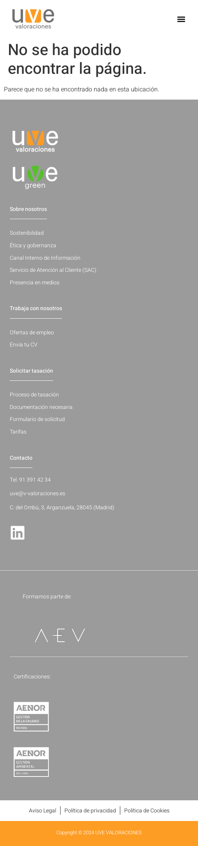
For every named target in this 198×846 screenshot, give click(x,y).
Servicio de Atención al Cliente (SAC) (53, 270)
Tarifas (18, 432)
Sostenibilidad (27, 233)
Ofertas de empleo (32, 332)
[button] (181, 18)
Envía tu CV (23, 345)
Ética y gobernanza (33, 245)
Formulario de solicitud (37, 419)
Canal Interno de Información (45, 258)
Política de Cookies (146, 811)
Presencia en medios (34, 282)
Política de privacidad (90, 811)
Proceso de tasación (34, 395)
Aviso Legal (42, 811)
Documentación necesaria (41, 407)
